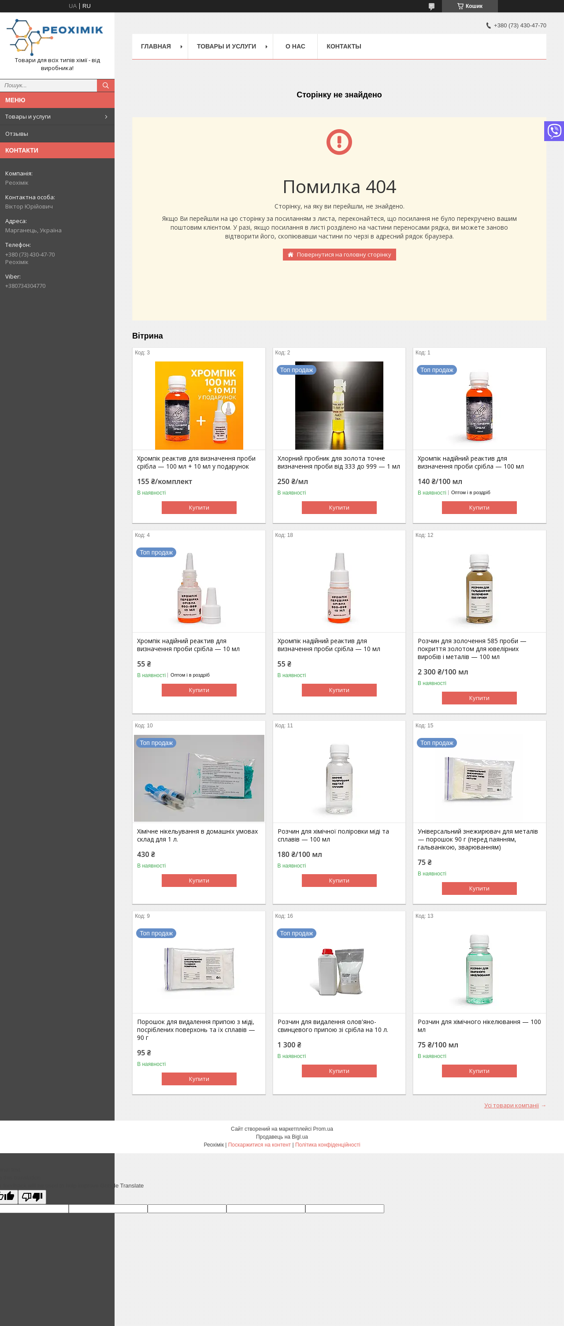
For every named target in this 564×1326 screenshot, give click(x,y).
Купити (199, 507)
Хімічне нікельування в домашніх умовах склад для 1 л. (197, 835)
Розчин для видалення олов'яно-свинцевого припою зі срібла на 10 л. (333, 1026)
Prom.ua (323, 1129)
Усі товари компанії (511, 1105)
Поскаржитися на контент (259, 1145)
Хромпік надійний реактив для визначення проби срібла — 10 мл (188, 645)
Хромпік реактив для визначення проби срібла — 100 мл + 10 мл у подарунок (196, 462)
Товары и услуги (28, 116)
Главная (156, 46)
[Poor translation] (32, 1197)
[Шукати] (106, 85)
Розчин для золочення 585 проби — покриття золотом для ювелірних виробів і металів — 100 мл (472, 649)
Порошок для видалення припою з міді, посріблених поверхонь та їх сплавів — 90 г (196, 1030)
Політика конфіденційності (327, 1145)
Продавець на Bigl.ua (282, 1137)
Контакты (344, 46)
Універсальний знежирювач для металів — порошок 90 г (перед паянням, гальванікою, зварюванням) (478, 839)
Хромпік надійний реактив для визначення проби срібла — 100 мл (471, 462)
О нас (295, 46)
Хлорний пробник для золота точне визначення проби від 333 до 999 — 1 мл (339, 462)
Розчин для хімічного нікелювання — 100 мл (479, 1026)
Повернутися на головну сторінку (344, 254)
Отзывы (16, 134)
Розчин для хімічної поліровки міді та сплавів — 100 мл (333, 835)
